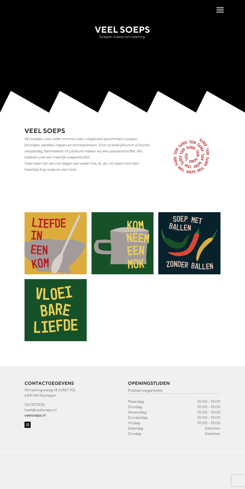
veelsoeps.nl (35, 415)
